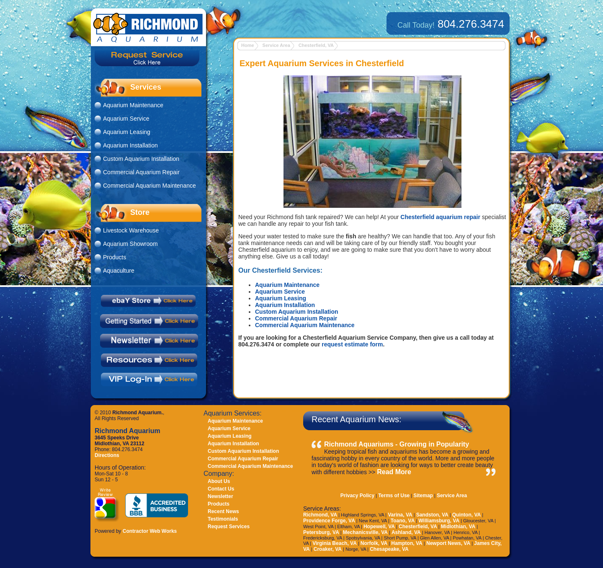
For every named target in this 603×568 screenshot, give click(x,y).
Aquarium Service (280, 291)
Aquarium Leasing (280, 298)
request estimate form (352, 344)
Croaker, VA (328, 549)
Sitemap (423, 495)
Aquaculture (118, 270)
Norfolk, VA (374, 543)
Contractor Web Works (150, 531)
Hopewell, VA (379, 526)
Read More (394, 471)
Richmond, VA (320, 515)
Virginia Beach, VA (334, 543)
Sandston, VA (432, 515)
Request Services (229, 526)
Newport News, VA (447, 543)
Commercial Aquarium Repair (296, 318)
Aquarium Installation (285, 305)
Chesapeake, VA (389, 549)
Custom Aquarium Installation (296, 311)
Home (247, 45)
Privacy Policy (357, 495)
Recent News (223, 511)
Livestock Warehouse (131, 230)
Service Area (276, 45)
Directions (107, 455)
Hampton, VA (406, 543)
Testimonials (223, 519)
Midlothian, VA (458, 526)
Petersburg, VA (321, 532)
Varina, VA (400, 515)
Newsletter (220, 496)
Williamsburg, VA (438, 521)
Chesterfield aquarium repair (440, 217)
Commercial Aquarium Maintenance (305, 325)
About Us (219, 481)
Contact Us (221, 489)
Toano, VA (403, 521)
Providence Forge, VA (329, 521)
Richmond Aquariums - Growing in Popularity (396, 444)
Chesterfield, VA (316, 45)
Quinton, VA (466, 515)
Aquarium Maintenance (287, 284)
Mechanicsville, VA (365, 532)
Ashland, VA (406, 532)
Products (114, 257)
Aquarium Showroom (130, 243)
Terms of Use (394, 495)
